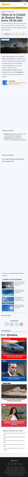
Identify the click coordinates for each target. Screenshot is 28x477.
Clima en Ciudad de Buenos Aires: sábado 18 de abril (20, 306)
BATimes (20, 474)
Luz (25, 472)
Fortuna (16, 470)
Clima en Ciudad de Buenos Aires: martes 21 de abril (19, 284)
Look (21, 472)
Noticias (22, 467)
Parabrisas (7, 472)
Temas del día (6, 8)
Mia (9, 474)
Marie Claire (10, 470)
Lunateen (14, 474)
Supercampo (15, 472)
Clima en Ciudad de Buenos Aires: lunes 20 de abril (19, 291)
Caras (16, 467)
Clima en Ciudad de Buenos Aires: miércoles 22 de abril (17, 83)
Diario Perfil (10, 467)
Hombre (22, 470)
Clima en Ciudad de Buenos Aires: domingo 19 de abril (19, 299)
